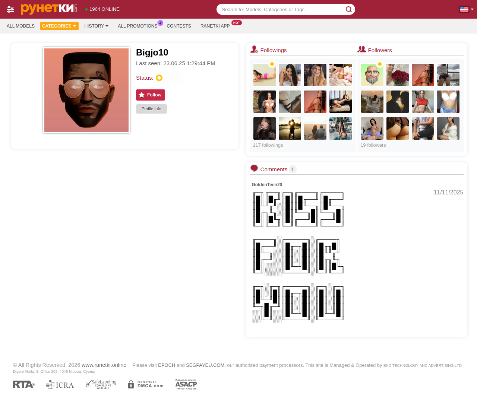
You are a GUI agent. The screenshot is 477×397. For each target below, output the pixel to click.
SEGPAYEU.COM (205, 365)
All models (21, 26)
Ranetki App (217, 25)
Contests (179, 26)
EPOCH (166, 365)
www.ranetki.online (104, 365)
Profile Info (151, 109)
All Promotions (139, 25)
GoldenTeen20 (267, 184)
